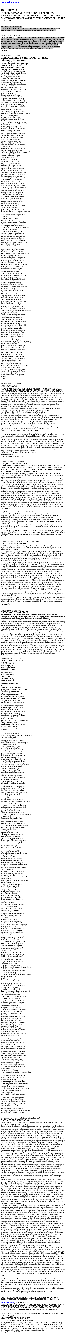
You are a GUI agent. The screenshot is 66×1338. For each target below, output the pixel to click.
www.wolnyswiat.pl (10, 2)
